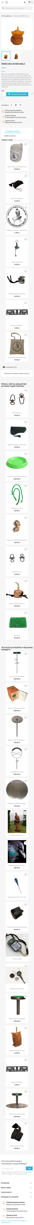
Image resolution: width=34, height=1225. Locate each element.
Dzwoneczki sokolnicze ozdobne (17, 540)
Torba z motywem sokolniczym (17, 357)
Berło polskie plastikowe (17, 676)
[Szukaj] (17, 8)
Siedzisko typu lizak (17, 772)
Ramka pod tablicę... (17, 325)
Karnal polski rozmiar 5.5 (17, 603)
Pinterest (20, 105)
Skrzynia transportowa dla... (17, 708)
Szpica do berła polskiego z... (17, 740)
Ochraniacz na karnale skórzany (17, 927)
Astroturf (17, 635)
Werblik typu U (17, 572)
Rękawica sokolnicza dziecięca (17, 445)
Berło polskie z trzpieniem (17, 1019)
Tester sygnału (17, 959)
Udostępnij (11, 105)
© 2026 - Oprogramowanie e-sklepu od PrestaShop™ (14, 1222)
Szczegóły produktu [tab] (12, 131)
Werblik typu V (17, 413)
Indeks (6, 136)
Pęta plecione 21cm (17, 508)
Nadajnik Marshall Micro (17, 989)
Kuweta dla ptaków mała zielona (17, 476)
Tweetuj (16, 105)
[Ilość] (3, 94)
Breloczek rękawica (17, 198)
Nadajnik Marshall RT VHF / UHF (17, 897)
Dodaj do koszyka (17, 94)
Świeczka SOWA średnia (17, 1050)
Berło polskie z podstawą (17, 1114)
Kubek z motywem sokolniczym (17, 167)
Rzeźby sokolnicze (17, 835)
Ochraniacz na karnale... (17, 1146)
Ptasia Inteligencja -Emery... (17, 865)
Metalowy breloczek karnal (17, 294)
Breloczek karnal (17, 262)
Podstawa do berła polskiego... (17, 803)
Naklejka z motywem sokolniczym (17, 230)
